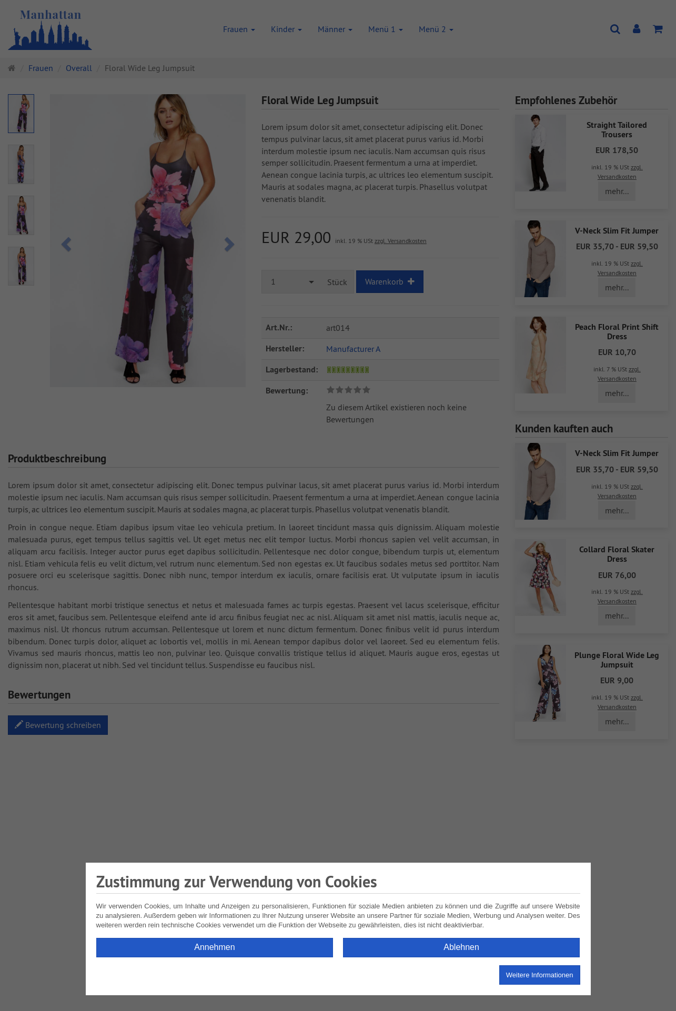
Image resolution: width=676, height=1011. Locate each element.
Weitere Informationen (539, 975)
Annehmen (214, 947)
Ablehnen (461, 947)
